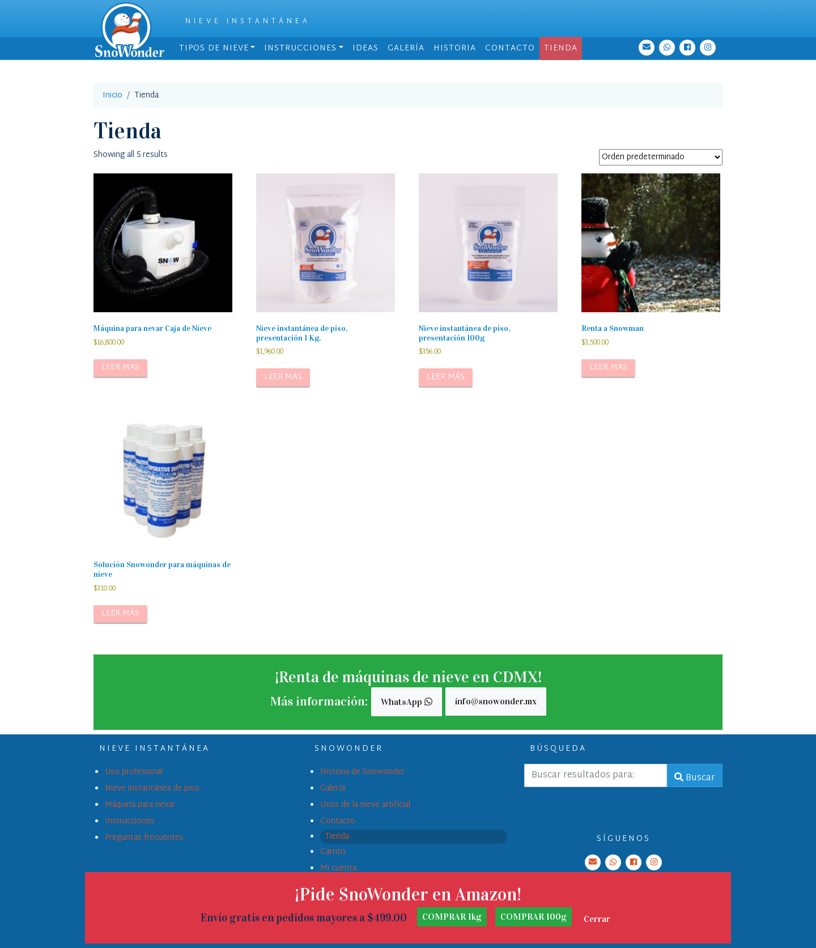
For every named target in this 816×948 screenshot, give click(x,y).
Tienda (560, 48)
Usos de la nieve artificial (365, 805)
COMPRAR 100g (533, 916)
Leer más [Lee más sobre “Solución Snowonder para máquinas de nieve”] (120, 613)
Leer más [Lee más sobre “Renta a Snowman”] (608, 367)
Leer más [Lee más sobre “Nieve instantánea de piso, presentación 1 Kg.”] (283, 377)
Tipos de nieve (214, 48)
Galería (406, 48)
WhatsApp (406, 701)
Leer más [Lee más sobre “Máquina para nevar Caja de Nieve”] (120, 367)
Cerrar (597, 918)
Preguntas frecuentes (144, 838)
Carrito (333, 852)
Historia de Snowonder (362, 772)
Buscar (694, 778)
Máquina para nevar (140, 805)
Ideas (365, 48)
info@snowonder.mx (496, 701)
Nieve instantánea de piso (152, 788)
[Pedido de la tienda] (660, 157)
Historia (455, 48)
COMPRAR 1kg (452, 916)
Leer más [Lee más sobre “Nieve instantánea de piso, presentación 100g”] (446, 377)
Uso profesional (134, 772)
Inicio (112, 95)
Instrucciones (300, 48)
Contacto (510, 48)
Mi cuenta (338, 868)
